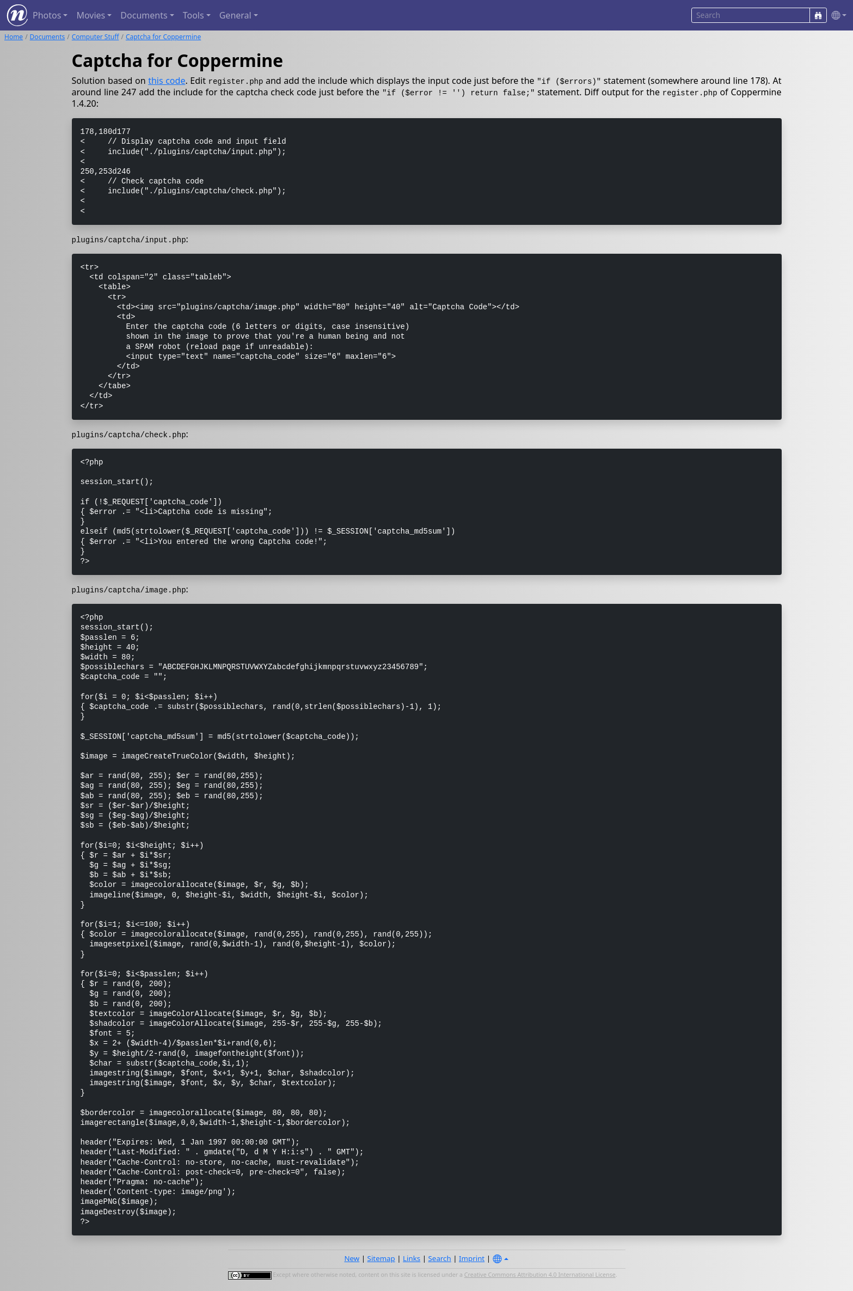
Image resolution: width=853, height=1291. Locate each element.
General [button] (235, 15)
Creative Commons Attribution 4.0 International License (540, 1274)
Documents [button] (143, 15)
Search (439, 1258)
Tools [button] (193, 15)
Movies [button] (90, 15)
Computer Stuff (95, 36)
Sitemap (381, 1258)
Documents (47, 36)
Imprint (471, 1258)
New (351, 1258)
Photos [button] (47, 15)
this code (166, 81)
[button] (836, 15)
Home (13, 36)
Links (411, 1258)
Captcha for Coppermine (163, 36)
